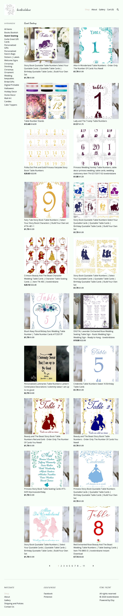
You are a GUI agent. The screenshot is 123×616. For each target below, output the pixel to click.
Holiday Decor (10, 91)
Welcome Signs (11, 60)
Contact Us (9, 606)
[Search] (118, 10)
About (94, 9)
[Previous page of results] (50, 566)
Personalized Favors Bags (10, 52)
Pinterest (48, 597)
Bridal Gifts (9, 81)
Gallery (102, 9)
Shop (87, 9)
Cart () (110, 9)
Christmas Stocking (8, 65)
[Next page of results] (93, 566)
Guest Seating (11, 35)
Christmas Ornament (9, 71)
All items (8, 29)
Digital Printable (11, 85)
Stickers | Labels (11, 57)
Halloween (9, 88)
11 (84, 566)
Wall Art (7, 98)
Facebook (48, 593)
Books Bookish (11, 32)
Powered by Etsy (107, 600)
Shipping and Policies (13, 603)
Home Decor (10, 95)
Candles (7, 101)
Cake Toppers (10, 105)
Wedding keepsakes (9, 77)
